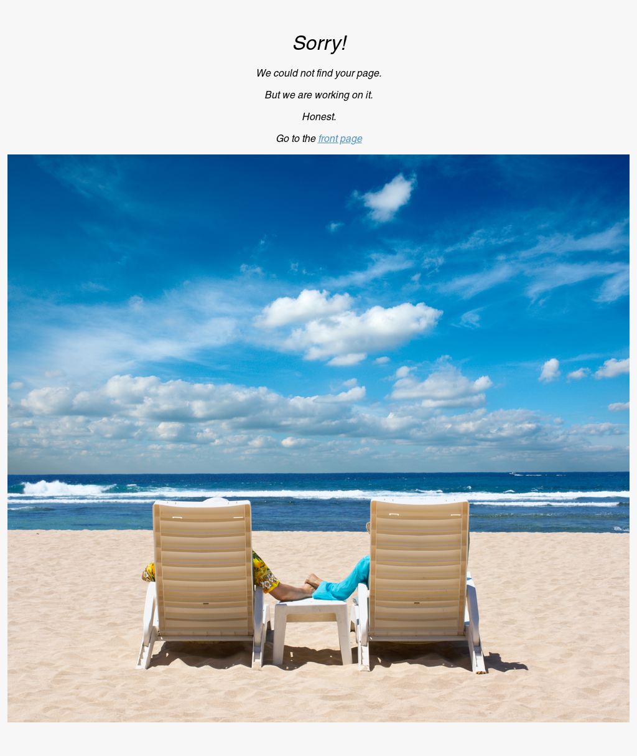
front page (340, 138)
